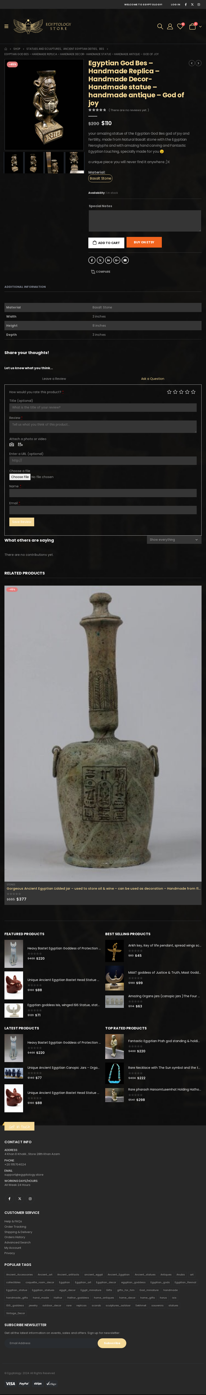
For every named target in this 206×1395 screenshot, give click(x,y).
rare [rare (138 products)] (68, 1306)
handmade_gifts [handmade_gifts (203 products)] (17, 1298)
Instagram (30, 1199)
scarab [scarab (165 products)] (96, 1306)
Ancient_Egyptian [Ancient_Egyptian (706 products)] (119, 1275)
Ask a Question (152, 378)
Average (181, 391)
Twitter (100, 260)
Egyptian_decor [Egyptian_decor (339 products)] (106, 1283)
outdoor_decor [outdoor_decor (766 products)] (51, 1306)
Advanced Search (17, 1243)
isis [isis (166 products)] (174, 1298)
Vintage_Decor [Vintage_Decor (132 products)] (15, 1314)
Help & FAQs (13, 1222)
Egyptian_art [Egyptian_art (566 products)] (83, 1283)
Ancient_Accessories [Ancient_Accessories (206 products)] (19, 1275)
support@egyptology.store (24, 1175)
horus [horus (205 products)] (163, 1298)
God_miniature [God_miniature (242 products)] (148, 1291)
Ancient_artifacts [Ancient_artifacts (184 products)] (68, 1275)
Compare (103, 272)
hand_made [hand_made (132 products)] (41, 1298)
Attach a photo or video (27, 439)
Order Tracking (15, 1227)
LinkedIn (108, 260)
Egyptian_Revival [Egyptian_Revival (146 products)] (185, 1283)
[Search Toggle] (160, 26)
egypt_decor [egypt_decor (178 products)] (67, 1291)
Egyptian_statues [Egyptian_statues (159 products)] (43, 1291)
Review (16, 418)
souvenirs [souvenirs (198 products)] (157, 1306)
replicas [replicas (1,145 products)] (81, 1306)
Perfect (193, 391)
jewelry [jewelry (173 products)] (33, 1306)
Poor (169, 391)
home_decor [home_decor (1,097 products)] (127, 1298)
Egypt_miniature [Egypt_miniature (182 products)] (91, 1291)
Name (15, 486)
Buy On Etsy (144, 242)
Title (21, 400)
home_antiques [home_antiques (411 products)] (104, 1298)
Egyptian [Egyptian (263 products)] (64, 1283)
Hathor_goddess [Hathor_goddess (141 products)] (78, 1298)
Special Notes (100, 206)
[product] (103, 734)
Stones (11, 884)
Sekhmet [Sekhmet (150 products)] (140, 1306)
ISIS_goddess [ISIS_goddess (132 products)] (15, 1306)
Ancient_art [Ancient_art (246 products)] (45, 1275)
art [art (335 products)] (192, 1275)
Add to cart (109, 243)
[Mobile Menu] (7, 26)
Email (125, 260)
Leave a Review (54, 378)
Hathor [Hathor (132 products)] (58, 1298)
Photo (11, 445)
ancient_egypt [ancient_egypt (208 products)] (93, 1275)
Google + (116, 260)
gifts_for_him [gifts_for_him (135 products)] (126, 1291)
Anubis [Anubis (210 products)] (180, 1275)
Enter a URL (26, 454)
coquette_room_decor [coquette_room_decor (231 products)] (40, 1283)
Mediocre (175, 391)
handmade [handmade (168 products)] (170, 1291)
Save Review (21, 522)
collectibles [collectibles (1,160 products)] (13, 1283)
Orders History (14, 1238)
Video (20, 445)
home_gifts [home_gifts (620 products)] (147, 1298)
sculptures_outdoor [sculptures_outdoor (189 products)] (118, 1306)
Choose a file (19, 471)
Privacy (9, 1254)
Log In (175, 4)
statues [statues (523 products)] (173, 1306)
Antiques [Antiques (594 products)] (166, 1275)
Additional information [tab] (25, 287)
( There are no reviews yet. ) (129, 110)
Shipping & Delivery (18, 1232)
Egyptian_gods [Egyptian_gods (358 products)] (160, 1283)
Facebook (91, 260)
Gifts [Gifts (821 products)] (109, 1291)
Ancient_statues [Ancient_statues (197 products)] (145, 1275)
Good (187, 391)
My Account (12, 1248)
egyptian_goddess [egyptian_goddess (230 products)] (133, 1283)
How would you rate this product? (36, 392)
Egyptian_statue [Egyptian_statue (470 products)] (16, 1291)
